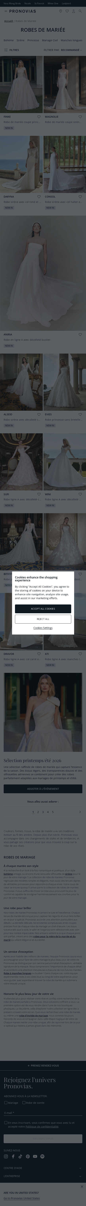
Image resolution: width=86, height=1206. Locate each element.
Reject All (43, 619)
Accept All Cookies (43, 608)
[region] (43, 603)
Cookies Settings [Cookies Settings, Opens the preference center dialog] (42, 628)
